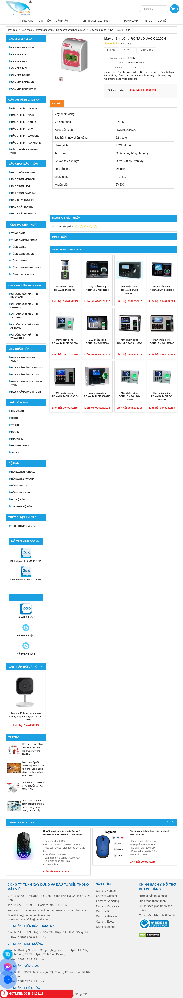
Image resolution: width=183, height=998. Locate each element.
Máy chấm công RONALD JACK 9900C (162, 288)
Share (111, 50)
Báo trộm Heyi (20, 186)
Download (131, 20)
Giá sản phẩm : (117, 90)
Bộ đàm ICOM (19, 485)
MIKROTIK (17, 438)
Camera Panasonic (23, 89)
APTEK (15, 452)
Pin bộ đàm (18, 499)
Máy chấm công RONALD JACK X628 (97, 341)
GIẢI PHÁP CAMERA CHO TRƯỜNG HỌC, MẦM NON (33, 785)
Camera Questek (107, 895)
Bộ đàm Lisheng (21, 492)
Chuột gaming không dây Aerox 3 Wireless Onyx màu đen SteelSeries (63, 833)
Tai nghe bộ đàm (21, 506)
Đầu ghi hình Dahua (23, 122)
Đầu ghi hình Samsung (25, 135)
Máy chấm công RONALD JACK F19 (65, 288)
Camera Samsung (22, 82)
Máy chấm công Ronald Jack (26, 383)
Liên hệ (161, 20)
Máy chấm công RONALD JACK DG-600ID (129, 396)
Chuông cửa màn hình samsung (24, 316)
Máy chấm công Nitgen (26, 391)
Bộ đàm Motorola (23, 472)
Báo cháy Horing (22, 206)
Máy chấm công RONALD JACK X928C (162, 341)
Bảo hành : (120, 67)
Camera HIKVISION (22, 47)
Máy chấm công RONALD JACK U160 (97, 288)
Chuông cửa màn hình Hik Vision (24, 296)
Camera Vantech (106, 890)
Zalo (7, 979)
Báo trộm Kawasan (23, 193)
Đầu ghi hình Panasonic (26, 142)
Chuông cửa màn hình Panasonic (24, 336)
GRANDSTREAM (20, 445)
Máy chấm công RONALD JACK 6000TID (97, 395)
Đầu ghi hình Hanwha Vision (24, 151)
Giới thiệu (57, 20)
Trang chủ (39, 20)
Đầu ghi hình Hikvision (25, 108)
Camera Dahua (20, 75)
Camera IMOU (19, 68)
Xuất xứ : (121, 62)
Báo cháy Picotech (23, 213)
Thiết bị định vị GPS (23, 526)
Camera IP (103, 911)
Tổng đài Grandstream (26, 267)
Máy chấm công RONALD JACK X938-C (64, 395)
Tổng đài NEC (19, 260)
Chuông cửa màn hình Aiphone (24, 326)
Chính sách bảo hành (104, 20)
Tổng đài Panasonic (24, 240)
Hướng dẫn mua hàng (153, 895)
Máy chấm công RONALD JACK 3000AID (129, 290)
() (176, 8)
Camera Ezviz (20, 54)
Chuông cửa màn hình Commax (24, 306)
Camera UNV (19, 61)
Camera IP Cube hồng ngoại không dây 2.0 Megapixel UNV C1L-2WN (25, 716)
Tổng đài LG (18, 247)
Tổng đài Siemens (22, 254)
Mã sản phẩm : (118, 58)
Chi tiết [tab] (57, 103)
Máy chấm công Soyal (25, 374)
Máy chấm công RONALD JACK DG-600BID (162, 396)
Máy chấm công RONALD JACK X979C (129, 341)
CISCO (15, 418)
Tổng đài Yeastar (22, 274)
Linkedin (147, 50)
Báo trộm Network (23, 179)
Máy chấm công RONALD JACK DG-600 (65, 341)
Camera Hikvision (107, 916)
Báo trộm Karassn (23, 172)
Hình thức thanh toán (152, 901)
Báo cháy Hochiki (22, 200)
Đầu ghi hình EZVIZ (22, 115)
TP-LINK (15, 425)
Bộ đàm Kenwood (22, 478)
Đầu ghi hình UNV (22, 129)
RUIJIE (15, 431)
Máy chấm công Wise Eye (27, 367)
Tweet (128, 50)
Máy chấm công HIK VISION (23, 359)
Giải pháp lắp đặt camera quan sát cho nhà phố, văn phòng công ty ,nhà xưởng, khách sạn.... (33, 769)
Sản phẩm (75, 20)
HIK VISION (17, 411)
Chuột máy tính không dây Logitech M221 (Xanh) (149, 833)
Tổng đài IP (18, 233)
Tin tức (147, 20)
